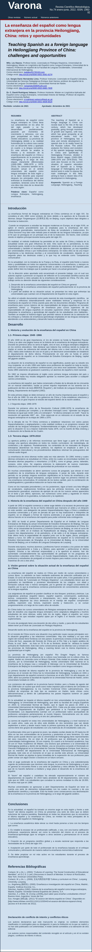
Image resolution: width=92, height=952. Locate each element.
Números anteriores (50, 17)
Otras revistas (14, 17)
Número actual (30, 17)
